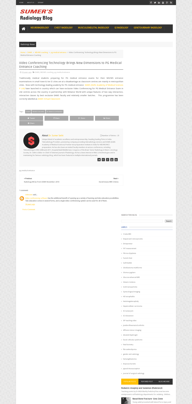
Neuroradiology (40, 27)
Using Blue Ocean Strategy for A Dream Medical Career (148, 367)
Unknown (28, 190)
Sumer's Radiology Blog (45, 400)
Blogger (169, 400)
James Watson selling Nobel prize (143, 247)
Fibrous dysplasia (135, 89)
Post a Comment (29, 204)
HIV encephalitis (134, 133)
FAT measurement (135, 85)
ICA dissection (134, 152)
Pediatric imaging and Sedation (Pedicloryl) (147, 224)
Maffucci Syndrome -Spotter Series (155, 258)
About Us (30, 2)
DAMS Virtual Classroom (69, 99)
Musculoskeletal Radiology (93, 27)
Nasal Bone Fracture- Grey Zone (153, 235)
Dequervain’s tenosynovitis (138, 75)
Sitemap (40, 2)
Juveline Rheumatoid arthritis (139, 161)
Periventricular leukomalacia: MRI (154, 296)
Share (49, 118)
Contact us (166, 392)
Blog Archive (165, 218)
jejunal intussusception (137, 205)
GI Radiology (121, 27)
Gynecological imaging (137, 128)
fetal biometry (134, 181)
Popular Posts (134, 218)
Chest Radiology (63, 27)
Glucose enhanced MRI (137, 113)
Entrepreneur (133, 80)
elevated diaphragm (136, 171)
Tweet (28, 118)
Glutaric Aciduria (135, 118)
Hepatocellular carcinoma (138, 142)
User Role (25, 392)
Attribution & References (59, 392)
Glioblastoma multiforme (138, 104)
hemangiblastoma (135, 195)
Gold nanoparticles (136, 123)
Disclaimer (39, 392)
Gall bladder (133, 99)
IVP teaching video (135, 157)
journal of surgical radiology (139, 209)
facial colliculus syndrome (138, 176)
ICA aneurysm (134, 147)
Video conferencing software (36, 193)
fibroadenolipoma (135, 185)
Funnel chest (133, 94)
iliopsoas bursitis (135, 200)
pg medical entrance (58, 52)
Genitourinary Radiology (148, 27)
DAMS (29, 52)
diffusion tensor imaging (138, 166)
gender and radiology (136, 190)
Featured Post (150, 218)
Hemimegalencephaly (136, 137)
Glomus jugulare (135, 109)
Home (21, 2)
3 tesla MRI (133, 70)
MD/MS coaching (41, 52)
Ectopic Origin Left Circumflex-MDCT (155, 284)
